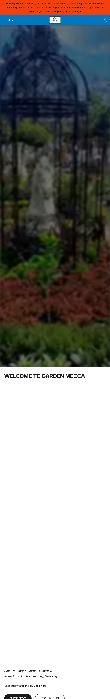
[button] (55, 20)
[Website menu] (8, 20)
